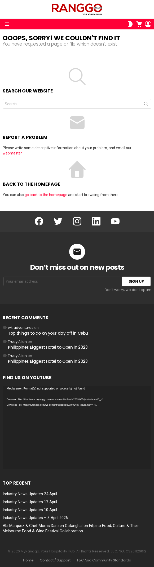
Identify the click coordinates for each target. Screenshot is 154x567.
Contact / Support (55, 560)
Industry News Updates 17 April (30, 501)
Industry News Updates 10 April (30, 509)
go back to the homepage (46, 195)
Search (146, 105)
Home (28, 560)
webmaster (12, 153)
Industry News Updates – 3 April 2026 (35, 517)
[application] (77, 427)
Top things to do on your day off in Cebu (48, 333)
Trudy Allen (17, 341)
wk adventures (20, 327)
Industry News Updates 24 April (30, 493)
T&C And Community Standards (104, 560)
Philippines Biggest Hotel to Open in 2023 (48, 347)
